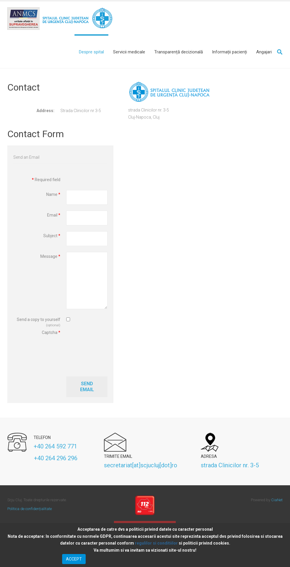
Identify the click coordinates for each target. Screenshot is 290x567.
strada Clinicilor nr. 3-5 (230, 466)
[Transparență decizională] (178, 52)
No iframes (205, 203)
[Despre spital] (91, 52)
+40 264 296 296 (42, 459)
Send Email (87, 388)
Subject (51, 237)
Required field (46, 181)
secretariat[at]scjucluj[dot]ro (140, 466)
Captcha (51, 334)
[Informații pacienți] (229, 52)
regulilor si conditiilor (156, 543)
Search (280, 52)
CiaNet (277, 501)
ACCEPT (74, 559)
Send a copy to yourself (38, 321)
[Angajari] (264, 52)
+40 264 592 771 (55, 447)
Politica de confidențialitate (29, 510)
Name (53, 196)
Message (50, 258)
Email (53, 216)
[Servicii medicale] (129, 52)
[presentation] (90, 351)
